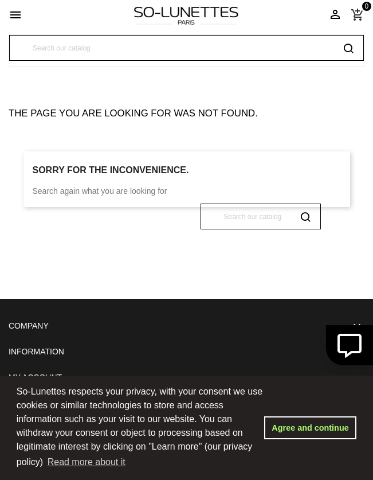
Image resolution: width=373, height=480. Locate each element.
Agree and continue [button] (310, 427)
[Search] (186, 48)
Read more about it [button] (86, 462)
